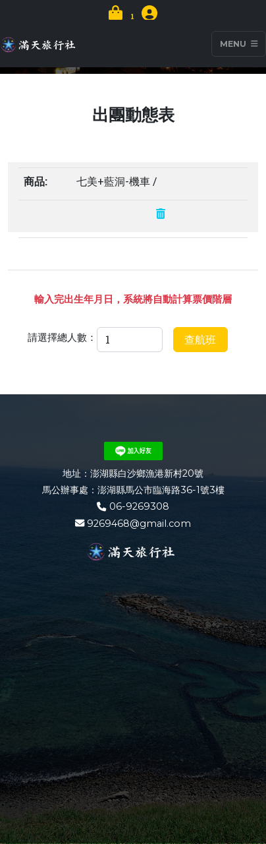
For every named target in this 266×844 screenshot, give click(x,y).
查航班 (200, 339)
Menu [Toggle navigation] (239, 44)
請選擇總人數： (62, 337)
